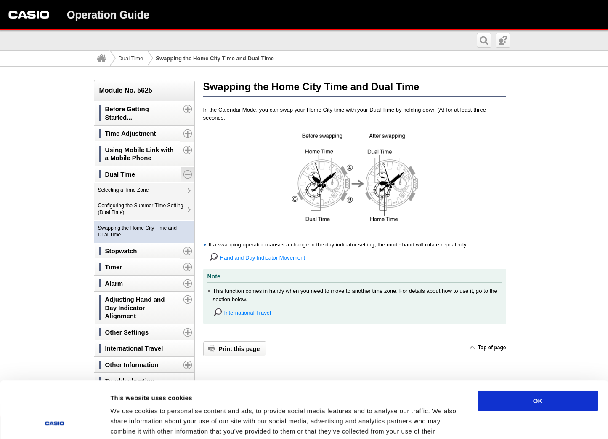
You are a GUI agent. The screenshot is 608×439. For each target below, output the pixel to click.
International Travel (247, 313)
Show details (441, 422)
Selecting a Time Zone (123, 190)
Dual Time (130, 58)
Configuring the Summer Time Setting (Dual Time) (140, 209)
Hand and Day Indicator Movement (262, 257)
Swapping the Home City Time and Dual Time (137, 231)
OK (538, 347)
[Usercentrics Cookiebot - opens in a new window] (54, 422)
